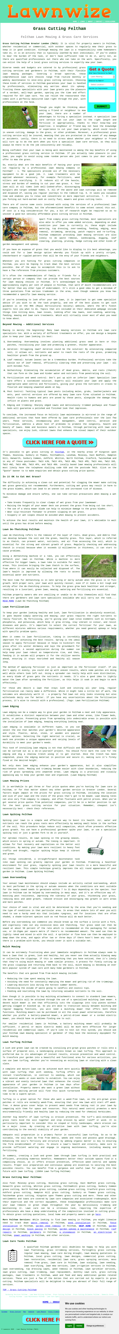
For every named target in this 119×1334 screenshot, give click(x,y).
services (64, 1235)
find (12, 1183)
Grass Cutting (15, 1312)
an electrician (103, 1232)
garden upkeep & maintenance (77, 1229)
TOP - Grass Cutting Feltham (20, 1290)
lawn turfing (18, 1072)
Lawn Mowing (41, 1312)
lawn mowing (85, 464)
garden (38, 93)
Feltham (59, 452)
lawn (71, 865)
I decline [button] (79, 1326)
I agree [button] (69, 1326)
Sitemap (4, 1312)
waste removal (39, 1223)
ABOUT (90, 22)
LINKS (82, 22)
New (24, 1312)
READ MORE (8, 601)
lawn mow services (57, 1266)
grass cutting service (36, 153)
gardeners (35, 1232)
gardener (56, 1247)
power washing (22, 1235)
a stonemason (67, 1232)
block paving (35, 1229)
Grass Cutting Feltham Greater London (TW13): (31, 43)
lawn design (34, 252)
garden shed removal (48, 1226)
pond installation (79, 1223)
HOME (75, 22)
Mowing (6, 330)
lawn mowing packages (17, 74)
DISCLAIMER (110, 22)
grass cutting (50, 62)
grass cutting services (58, 80)
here (98, 1214)
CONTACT (99, 22)
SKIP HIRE (85, 1226)
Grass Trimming (54, 1312)
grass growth (10, 830)
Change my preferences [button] (95, 1326)
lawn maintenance (70, 415)
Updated (31, 1312)
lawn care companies (61, 1199)
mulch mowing (83, 965)
